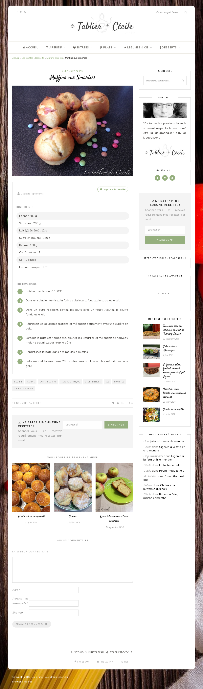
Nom (16, 589)
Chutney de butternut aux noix (159, 487)
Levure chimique (70, 381)
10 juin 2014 (20, 402)
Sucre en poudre (23, 388)
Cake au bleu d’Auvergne (169, 348)
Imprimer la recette (112, 189)
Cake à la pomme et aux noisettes (114, 518)
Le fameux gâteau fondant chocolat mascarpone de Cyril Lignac (174, 371)
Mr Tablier (149, 476)
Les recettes (27, 58)
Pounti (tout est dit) (172, 470)
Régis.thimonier (153, 456)
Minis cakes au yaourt (31, 516)
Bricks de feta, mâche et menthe (160, 496)
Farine (31, 381)
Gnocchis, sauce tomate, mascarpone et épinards (174, 393)
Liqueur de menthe (172, 441)
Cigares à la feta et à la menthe (163, 457)
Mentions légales (22, 681)
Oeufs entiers (93, 381)
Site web (17, 612)
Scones (73, 516)
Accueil (15, 58)
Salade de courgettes (173, 410)
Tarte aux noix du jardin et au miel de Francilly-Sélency (173, 330)
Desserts (39, 58)
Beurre (18, 381)
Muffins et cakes (54, 58)
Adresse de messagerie (20, 601)
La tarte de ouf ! (169, 465)
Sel (107, 381)
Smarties (119, 381)
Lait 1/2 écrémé (48, 381)
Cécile (37, 402)
